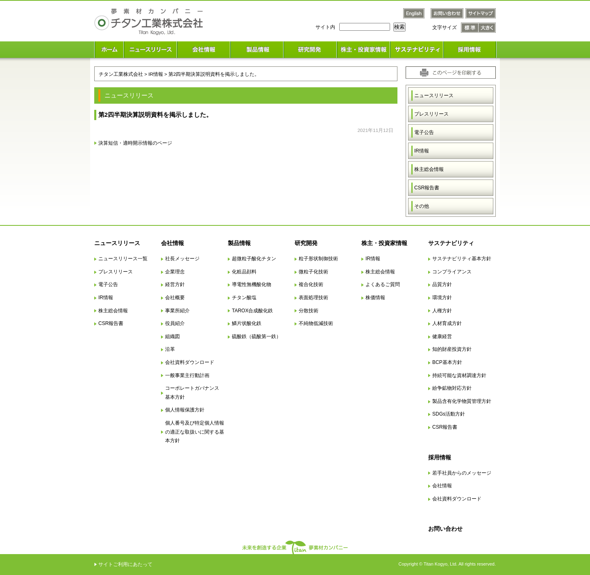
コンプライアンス (452, 272)
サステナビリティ (451, 243)
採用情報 (439, 457)
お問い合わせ (445, 528)
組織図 (172, 336)
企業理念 (175, 272)
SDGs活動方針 (448, 414)
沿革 (170, 349)
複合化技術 (311, 284)
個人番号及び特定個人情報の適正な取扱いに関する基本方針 (194, 431)
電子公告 (424, 132)
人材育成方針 (447, 323)
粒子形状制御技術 (318, 258)
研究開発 (306, 243)
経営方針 (175, 284)
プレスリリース (431, 114)
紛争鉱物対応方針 (452, 388)
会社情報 (172, 243)
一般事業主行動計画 (187, 375)
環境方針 (442, 297)
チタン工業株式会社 (121, 74)
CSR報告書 (426, 188)
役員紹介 (175, 323)
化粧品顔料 (244, 272)
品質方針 (442, 284)
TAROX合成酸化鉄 (252, 311)
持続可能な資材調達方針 (459, 375)
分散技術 (308, 311)
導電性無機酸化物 (251, 284)
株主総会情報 (429, 169)
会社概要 (175, 297)
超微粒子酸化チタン (254, 258)
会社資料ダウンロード (189, 362)
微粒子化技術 (313, 272)
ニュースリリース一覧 (123, 258)
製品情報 (239, 243)
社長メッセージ (182, 258)
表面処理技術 (313, 297)
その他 (421, 206)
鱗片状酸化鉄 (246, 323)
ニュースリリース (434, 95)
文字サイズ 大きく (487, 28)
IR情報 (421, 151)
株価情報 (375, 297)
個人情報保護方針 (184, 410)
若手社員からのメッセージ (461, 473)
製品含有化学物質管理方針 (461, 401)
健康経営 (442, 336)
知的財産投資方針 (452, 349)
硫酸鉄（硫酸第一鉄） (256, 336)
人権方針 (442, 311)
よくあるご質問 (382, 284)
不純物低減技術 (316, 323)
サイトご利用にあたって (125, 564)
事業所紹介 (177, 311)
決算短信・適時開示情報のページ (135, 142)
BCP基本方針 (447, 362)
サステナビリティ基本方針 (461, 258)
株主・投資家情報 (384, 243)
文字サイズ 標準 (470, 28)
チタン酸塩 (244, 297)
